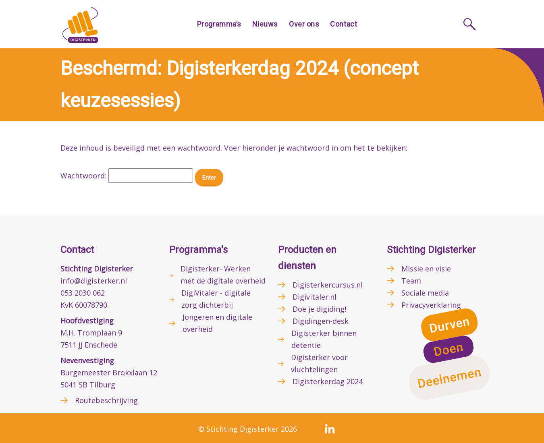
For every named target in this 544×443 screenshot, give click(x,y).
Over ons (304, 24)
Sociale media (425, 293)
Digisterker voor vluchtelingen (319, 363)
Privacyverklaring (431, 305)
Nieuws (265, 24)
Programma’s (219, 24)
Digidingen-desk (321, 321)
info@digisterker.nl (93, 281)
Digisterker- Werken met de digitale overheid (223, 275)
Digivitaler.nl (314, 297)
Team (411, 281)
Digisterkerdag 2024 (328, 381)
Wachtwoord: (126, 175)
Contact (343, 24)
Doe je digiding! (319, 309)
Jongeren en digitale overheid (217, 323)
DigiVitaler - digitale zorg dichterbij (216, 299)
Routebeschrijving (106, 400)
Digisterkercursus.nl (328, 285)
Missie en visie (426, 268)
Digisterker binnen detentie (324, 339)
